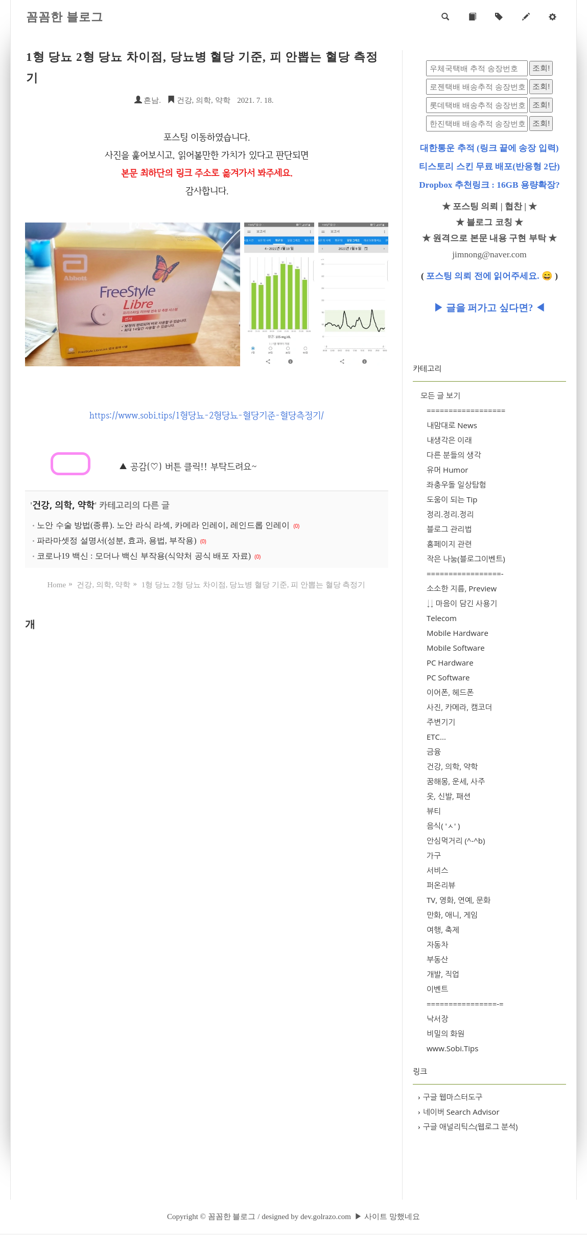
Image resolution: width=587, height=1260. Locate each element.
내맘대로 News (452, 425)
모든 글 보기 (440, 395)
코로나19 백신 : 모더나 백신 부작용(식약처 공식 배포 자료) (144, 555)
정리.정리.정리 (450, 514)
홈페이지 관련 (449, 544)
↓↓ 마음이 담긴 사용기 (462, 603)
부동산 (437, 959)
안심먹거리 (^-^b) (456, 840)
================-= (465, 1004)
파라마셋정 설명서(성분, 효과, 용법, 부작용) (117, 540)
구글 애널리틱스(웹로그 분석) (468, 1126)
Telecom (442, 618)
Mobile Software (456, 648)
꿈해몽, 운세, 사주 (456, 781)
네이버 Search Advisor (459, 1112)
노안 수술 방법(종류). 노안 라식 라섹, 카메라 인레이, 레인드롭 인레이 (163, 525)
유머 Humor (447, 470)
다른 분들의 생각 (454, 455)
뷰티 (434, 811)
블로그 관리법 (449, 529)
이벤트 (437, 989)
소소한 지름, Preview (462, 588)
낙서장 (437, 1018)
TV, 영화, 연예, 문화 (458, 900)
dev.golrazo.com (325, 1216)
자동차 (437, 944)
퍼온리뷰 (441, 885)
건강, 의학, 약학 (198, 100)
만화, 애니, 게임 (452, 915)
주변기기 (441, 722)
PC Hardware (450, 662)
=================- (465, 573)
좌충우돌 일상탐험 (456, 484)
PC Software (448, 677)
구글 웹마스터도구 (450, 1097)
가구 (434, 855)
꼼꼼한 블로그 (64, 17)
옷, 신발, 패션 (449, 796)
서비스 (437, 870)
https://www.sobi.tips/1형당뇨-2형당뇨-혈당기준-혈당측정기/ (206, 415)
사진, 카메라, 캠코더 (459, 707)
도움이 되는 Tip (452, 499)
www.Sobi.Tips (452, 1048)
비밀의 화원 (445, 1033)
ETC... (436, 737)
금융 (434, 751)
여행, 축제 (443, 929)
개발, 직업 (443, 974)
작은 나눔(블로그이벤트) (466, 559)
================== (466, 410)
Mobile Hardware (457, 633)
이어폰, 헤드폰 (450, 692)
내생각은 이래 (449, 440)
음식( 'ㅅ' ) (443, 826)
